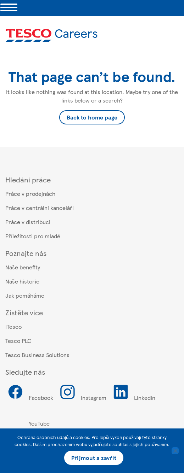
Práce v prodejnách (30, 193)
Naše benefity (22, 267)
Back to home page (92, 117)
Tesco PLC (18, 341)
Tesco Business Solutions (37, 355)
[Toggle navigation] (9, 8)
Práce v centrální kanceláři (39, 208)
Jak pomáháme (24, 295)
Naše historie (22, 281)
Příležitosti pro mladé (32, 236)
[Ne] (175, 450)
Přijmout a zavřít (93, 458)
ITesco (13, 326)
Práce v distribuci (27, 222)
